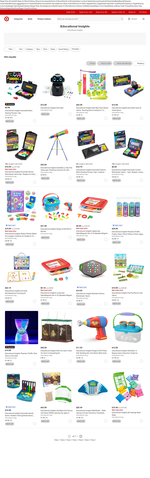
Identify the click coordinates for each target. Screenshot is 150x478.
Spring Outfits (50, 6)
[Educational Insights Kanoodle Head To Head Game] (128, 109)
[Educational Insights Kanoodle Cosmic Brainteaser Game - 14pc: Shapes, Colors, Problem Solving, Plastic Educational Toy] (128, 171)
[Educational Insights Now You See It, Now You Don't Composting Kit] (57, 351)
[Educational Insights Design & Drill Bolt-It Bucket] (57, 230)
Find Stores (32, 8)
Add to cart (9, 121)
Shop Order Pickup (123, 6)
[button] (10, 104)
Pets (120, 4)
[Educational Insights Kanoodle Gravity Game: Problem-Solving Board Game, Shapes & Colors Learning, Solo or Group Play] (21, 414)
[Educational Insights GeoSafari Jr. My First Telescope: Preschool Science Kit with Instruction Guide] (57, 169)
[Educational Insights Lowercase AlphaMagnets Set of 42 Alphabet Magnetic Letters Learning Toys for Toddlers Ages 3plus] (57, 294)
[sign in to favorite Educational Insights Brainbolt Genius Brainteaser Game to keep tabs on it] (105, 303)
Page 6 (87, 440)
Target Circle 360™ (102, 12)
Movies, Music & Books (65, 4)
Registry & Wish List (118, 12)
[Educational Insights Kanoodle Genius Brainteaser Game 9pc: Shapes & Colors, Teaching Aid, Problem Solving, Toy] (21, 173)
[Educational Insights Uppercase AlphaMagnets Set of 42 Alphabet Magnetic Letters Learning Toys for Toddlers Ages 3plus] (92, 232)
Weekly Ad (112, 6)
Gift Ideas (107, 4)
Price (45, 49)
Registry (9, 8)
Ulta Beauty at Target (130, 4)
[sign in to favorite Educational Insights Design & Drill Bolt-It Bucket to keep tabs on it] (70, 237)
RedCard (15, 8)
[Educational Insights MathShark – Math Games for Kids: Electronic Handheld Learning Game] (92, 411)
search (122, 19)
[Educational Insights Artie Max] (57, 108)
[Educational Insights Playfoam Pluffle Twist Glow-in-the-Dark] (21, 354)
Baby (117, 1)
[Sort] (19, 49)
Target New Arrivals (7, 1)
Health (6, 4)
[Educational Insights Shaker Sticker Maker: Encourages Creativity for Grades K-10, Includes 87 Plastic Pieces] (21, 234)
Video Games (52, 4)
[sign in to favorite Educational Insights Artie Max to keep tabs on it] (70, 113)
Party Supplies (98, 4)
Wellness (12, 4)
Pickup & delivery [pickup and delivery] (45, 19)
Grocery (96, 1)
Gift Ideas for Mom (21, 1)
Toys (37, 4)
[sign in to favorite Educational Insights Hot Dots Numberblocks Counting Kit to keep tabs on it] (34, 301)
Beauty (121, 1)
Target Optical (14, 6)
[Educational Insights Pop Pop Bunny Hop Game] (128, 294)
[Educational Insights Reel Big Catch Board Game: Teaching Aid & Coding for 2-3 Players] (92, 109)
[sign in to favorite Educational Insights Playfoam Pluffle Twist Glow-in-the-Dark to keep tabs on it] (34, 363)
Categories (19, 19)
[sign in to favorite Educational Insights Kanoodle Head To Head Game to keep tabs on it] (141, 118)
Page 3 (69, 440)
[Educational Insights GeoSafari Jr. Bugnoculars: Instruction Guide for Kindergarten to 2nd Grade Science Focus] (128, 351)
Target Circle (23, 8)
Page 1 (56, 440)
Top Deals (90, 6)
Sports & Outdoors (28, 4)
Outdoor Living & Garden (83, 1)
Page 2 (63, 440)
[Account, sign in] (133, 19)
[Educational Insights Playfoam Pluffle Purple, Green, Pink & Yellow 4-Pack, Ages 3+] (128, 232)
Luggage (18, 4)
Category (29, 49)
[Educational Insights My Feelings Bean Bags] (128, 413)
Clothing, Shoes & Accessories (39, 1)
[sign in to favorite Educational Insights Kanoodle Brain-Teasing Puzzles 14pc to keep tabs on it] (34, 121)
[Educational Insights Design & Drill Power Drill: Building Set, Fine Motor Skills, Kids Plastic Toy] (92, 351)
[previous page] (69, 436)
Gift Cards (115, 4)
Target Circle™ (71, 12)
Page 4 (75, 440)
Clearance (27, 6)
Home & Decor (56, 1)
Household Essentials (107, 1)
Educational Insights (11, 115)
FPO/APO (75, 49)
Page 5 (81, 440)
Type (38, 49)
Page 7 (93, 440)
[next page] (80, 436)
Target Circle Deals (101, 6)
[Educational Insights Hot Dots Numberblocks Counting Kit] (21, 292)
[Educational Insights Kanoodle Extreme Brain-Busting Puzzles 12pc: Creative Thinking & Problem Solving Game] (92, 171)
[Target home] (6, 18)
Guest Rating (63, 49)
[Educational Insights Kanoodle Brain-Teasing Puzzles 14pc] (21, 111)
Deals (21, 6)
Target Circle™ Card (85, 12)
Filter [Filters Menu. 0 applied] (8, 49)
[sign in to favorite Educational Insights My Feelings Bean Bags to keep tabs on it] (141, 420)
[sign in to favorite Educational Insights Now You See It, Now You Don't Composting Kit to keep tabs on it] (70, 361)
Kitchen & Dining (68, 1)
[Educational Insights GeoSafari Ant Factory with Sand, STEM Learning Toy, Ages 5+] (57, 411)
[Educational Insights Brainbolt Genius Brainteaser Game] (92, 294)
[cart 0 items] (143, 19)
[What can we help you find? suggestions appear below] (90, 19)
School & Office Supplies (83, 4)
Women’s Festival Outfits (78, 6)
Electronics (43, 4)
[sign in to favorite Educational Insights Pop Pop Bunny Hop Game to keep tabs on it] (141, 303)
